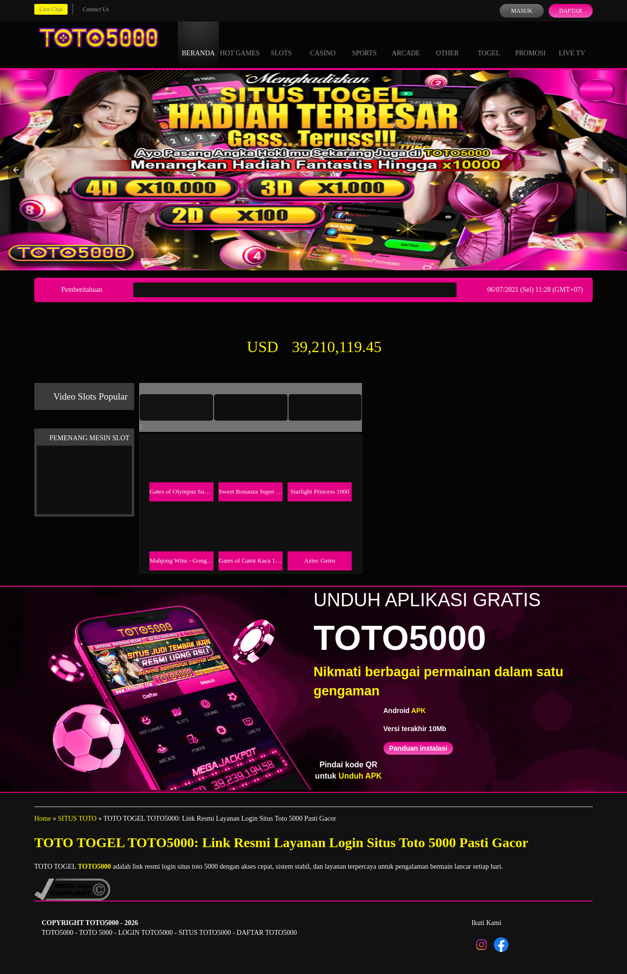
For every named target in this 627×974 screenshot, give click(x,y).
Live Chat (51, 9)
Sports (364, 44)
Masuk (521, 10)
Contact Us (96, 9)
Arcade (406, 44)
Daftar (570, 10)
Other (447, 44)
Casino (323, 44)
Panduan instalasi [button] (418, 748)
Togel (489, 44)
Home (42, 818)
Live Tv (572, 44)
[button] (16, 170)
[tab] (176, 407)
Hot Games (240, 44)
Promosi (530, 44)
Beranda (198, 44)
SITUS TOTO (77, 818)
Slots (281, 44)
